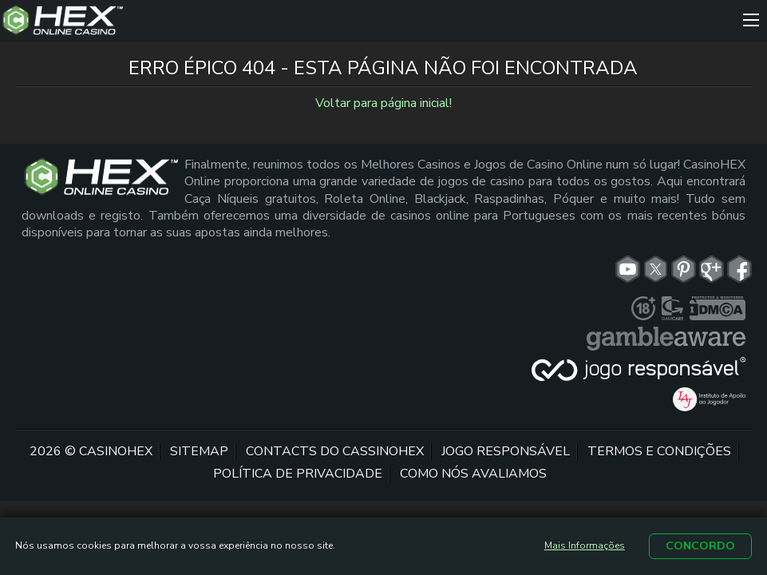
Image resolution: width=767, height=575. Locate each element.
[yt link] (627, 269)
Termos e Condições (659, 451)
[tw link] (655, 269)
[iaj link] (709, 399)
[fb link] (739, 269)
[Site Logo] (367, 20)
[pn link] (683, 269)
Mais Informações (584, 546)
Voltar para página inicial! (383, 103)
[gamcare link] (672, 308)
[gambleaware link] (666, 339)
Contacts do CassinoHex (335, 451)
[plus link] (643, 308)
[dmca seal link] (717, 308)
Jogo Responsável (505, 451)
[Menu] (751, 20)
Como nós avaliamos (473, 473)
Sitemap (199, 451)
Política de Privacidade (297, 473)
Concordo (700, 545)
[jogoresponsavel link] (638, 369)
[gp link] (711, 269)
